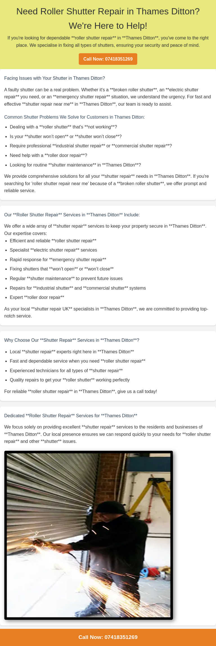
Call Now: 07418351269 (107, 59)
